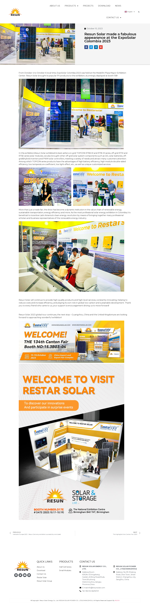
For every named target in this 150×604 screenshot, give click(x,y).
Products (71, 6)
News (118, 6)
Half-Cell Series (65, 567)
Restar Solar (42, 577)
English (130, 12)
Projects (88, 6)
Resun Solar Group (44, 581)
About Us (55, 6)
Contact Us (113, 17)
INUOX (117, 600)
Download (104, 6)
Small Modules (65, 570)
